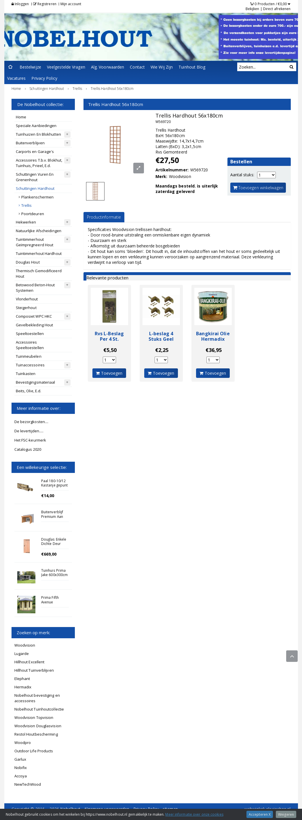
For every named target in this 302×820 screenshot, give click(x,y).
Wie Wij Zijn (162, 67)
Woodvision (24, 645)
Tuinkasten (26, 373)
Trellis (26, 205)
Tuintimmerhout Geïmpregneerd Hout (35, 242)
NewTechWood (27, 784)
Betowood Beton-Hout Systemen (35, 287)
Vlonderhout (27, 299)
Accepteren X (260, 814)
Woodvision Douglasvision (37, 725)
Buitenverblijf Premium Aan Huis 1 (52, 516)
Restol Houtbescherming (36, 734)
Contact (137, 67)
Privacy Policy (44, 78)
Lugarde (21, 653)
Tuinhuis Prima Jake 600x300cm (54, 572)
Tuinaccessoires (30, 365)
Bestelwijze (30, 67)
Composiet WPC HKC (34, 316)
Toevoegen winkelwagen (258, 187)
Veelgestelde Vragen (66, 67)
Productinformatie (104, 217)
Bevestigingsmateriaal (35, 382)
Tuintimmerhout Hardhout (39, 253)
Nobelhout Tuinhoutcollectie (39, 709)
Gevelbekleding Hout (34, 324)
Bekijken (252, 8)
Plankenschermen (37, 197)
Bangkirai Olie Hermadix (212, 336)
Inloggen (20, 3)
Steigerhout (26, 307)
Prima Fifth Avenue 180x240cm (50, 601)
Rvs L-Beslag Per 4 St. (109, 336)
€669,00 (49, 554)
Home (21, 117)
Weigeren (286, 814)
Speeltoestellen (30, 333)
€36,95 (214, 349)
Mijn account (70, 3)
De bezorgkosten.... (31, 421)
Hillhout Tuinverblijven (34, 670)
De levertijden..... (29, 430)
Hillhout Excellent (29, 661)
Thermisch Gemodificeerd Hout (39, 273)
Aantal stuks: (242, 174)
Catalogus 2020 (27, 449)
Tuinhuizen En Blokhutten (38, 134)
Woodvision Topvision (34, 717)
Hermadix (23, 687)
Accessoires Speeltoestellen (30, 345)
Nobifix (20, 767)
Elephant (22, 678)
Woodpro (22, 742)
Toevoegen (109, 373)
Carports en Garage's (35, 151)
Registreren (44, 3)
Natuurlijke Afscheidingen (39, 230)
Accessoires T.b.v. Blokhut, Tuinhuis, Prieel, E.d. (39, 163)
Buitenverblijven (30, 142)
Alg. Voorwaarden (107, 67)
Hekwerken (26, 222)
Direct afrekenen (277, 8)
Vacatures (16, 78)
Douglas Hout (28, 262)
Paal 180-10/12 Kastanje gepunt (54, 482)
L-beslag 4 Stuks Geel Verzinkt (161, 338)
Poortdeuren (32, 213)
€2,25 (162, 349)
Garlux (20, 759)
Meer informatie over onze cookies (194, 814)
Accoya (20, 776)
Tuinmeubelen (28, 356)
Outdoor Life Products (33, 750)
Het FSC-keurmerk (30, 440)
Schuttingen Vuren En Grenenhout (35, 177)
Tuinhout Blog (191, 67)
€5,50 (110, 349)
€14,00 (47, 495)
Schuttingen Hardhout (35, 188)
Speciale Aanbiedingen (36, 125)
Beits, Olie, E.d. (28, 390)
